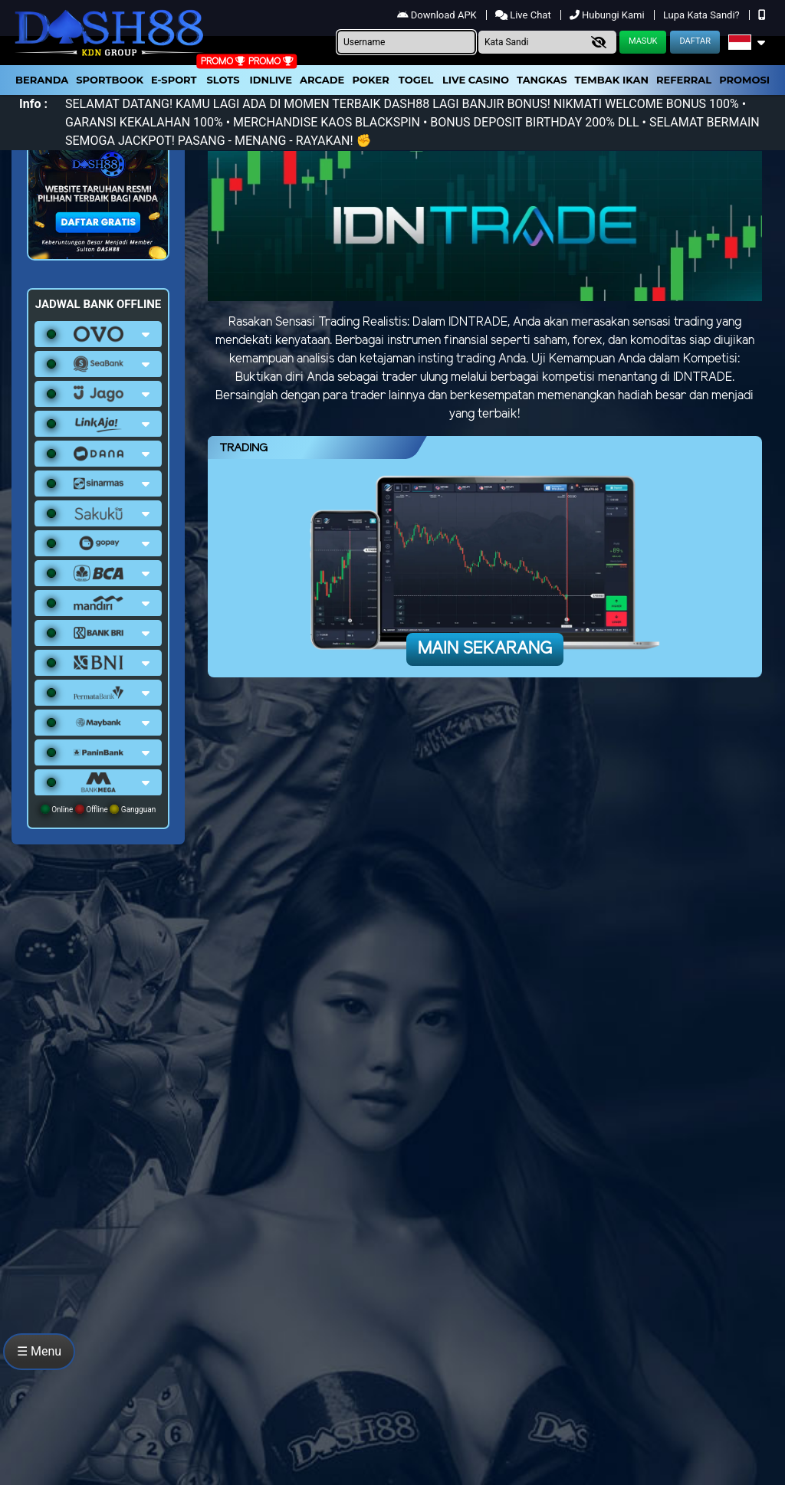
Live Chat (524, 15)
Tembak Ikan (612, 80)
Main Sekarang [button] (485, 649)
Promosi (744, 80)
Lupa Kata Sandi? (702, 15)
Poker (371, 80)
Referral (683, 80)
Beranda (41, 80)
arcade (322, 80)
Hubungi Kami (608, 15)
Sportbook (109, 80)
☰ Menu (39, 1351)
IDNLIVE (270, 80)
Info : (33, 104)
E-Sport (174, 80)
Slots (222, 80)
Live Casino (475, 80)
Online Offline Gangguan (98, 809)
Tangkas (542, 80)
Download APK (438, 15)
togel (416, 80)
